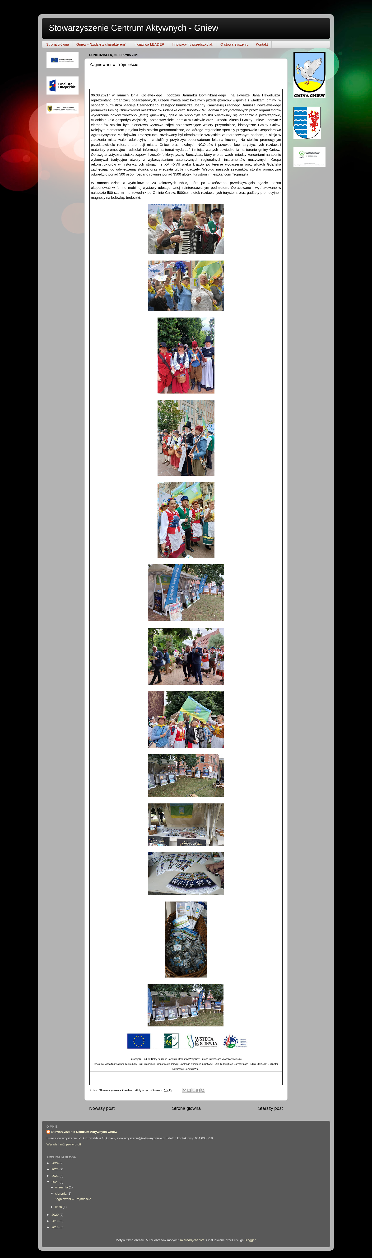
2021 (55, 1182)
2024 (55, 1163)
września (62, 1187)
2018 (55, 1227)
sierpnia (61, 1193)
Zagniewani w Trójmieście (73, 1199)
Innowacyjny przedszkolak (192, 44)
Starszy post (270, 1108)
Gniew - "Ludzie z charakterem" (101, 44)
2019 (55, 1221)
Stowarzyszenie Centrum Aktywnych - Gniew (133, 28)
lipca (59, 1207)
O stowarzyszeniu (234, 44)
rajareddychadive (192, 1240)
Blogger (250, 1240)
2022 (55, 1175)
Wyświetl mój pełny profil (64, 1144)
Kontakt (262, 44)
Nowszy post (102, 1108)
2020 (55, 1214)
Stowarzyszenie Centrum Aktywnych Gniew (84, 1132)
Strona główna (57, 44)
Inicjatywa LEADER (149, 44)
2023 (55, 1169)
